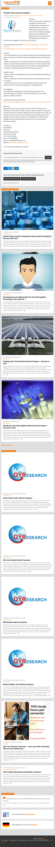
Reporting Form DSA (43, 840)
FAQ (2, 840)
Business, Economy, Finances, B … (17, 767)
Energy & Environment (15, 357)
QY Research (6, 682)
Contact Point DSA (32, 840)
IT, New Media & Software (15, 293)
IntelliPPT (5, 744)
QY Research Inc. (7, 495)
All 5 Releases (7, 445)
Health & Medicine (14, 232)
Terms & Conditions (22, 840)
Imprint (6, 840)
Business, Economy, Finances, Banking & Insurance (29, 15)
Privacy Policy (12, 840)
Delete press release (12, 179)
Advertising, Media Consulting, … (18, 493)
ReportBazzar (16, 17)
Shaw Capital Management (10, 769)
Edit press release (28, 179)
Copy (48, 157)
